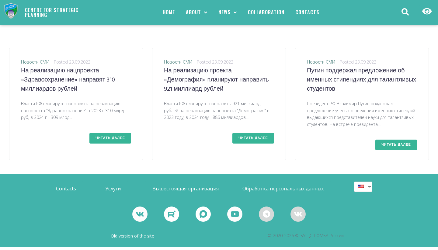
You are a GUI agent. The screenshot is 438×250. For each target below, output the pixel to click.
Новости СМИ (35, 65)
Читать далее (110, 141)
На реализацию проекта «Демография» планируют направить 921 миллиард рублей (216, 83)
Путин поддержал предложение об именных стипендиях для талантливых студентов (361, 83)
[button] (66, 191)
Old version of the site (132, 239)
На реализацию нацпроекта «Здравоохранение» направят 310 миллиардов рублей (68, 83)
